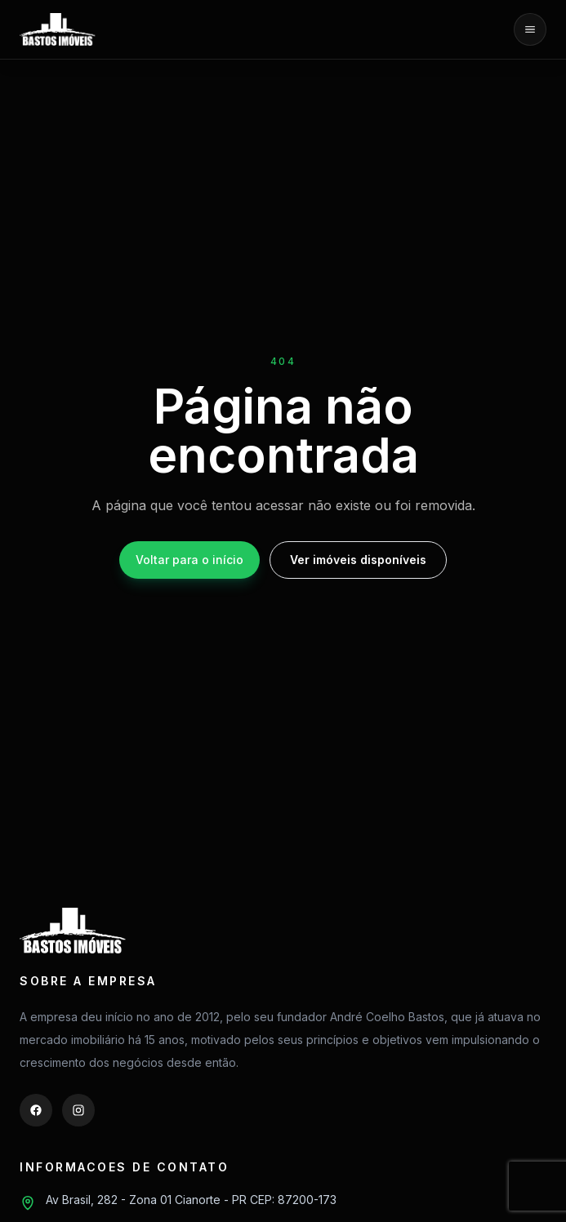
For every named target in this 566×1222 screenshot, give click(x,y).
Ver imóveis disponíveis (358, 560)
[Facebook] (36, 1110)
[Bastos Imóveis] (58, 29)
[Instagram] (78, 1110)
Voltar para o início (189, 560)
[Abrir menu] (530, 29)
